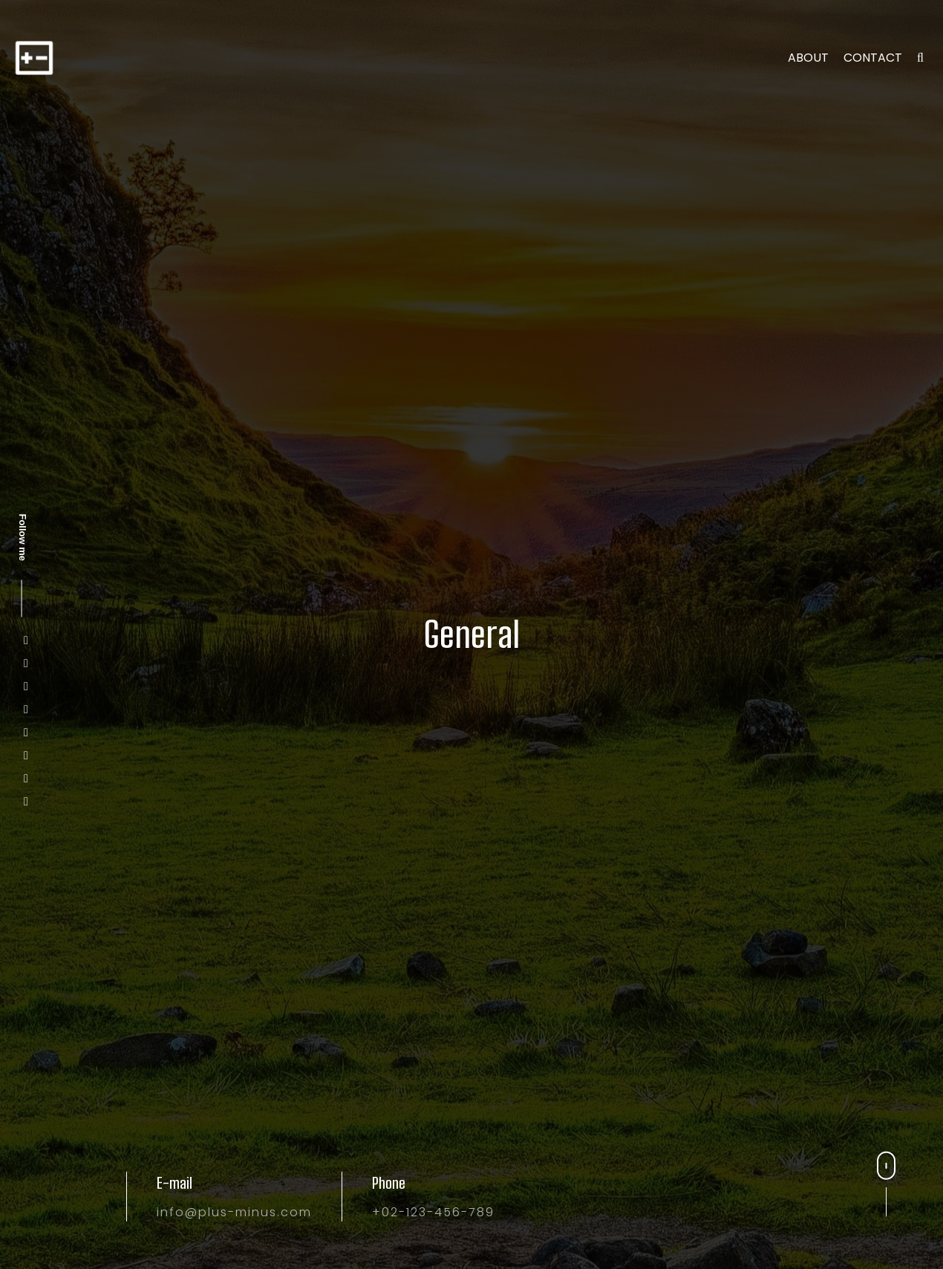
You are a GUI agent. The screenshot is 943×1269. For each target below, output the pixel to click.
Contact (873, 57)
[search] (920, 57)
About (808, 57)
